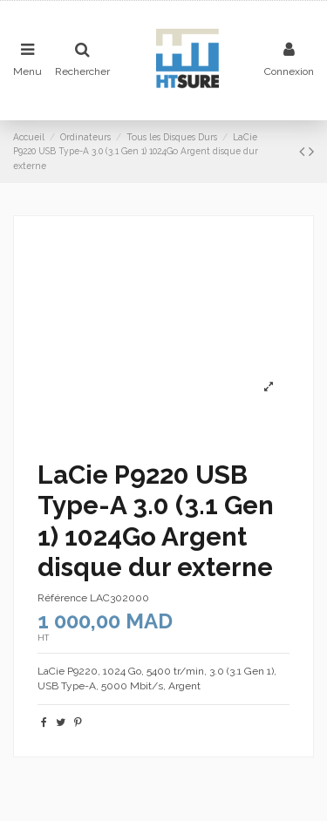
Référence (62, 598)
